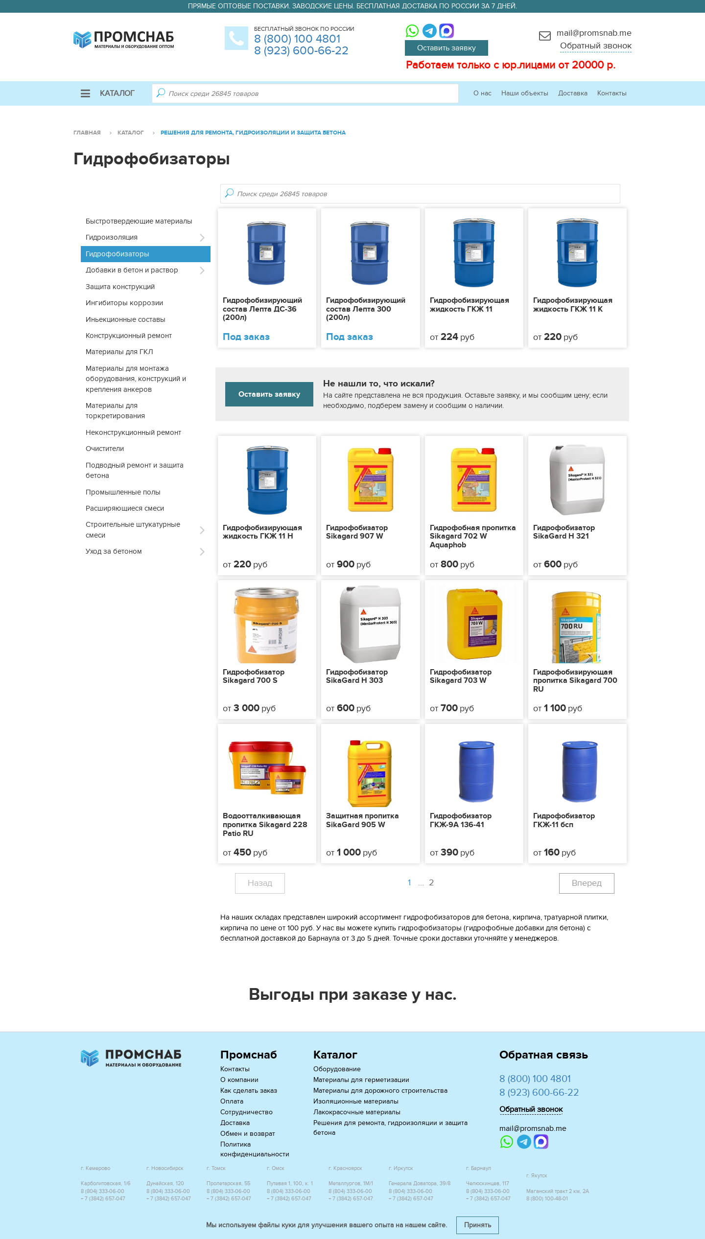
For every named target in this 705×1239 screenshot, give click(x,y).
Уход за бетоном (114, 551)
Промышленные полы (123, 492)
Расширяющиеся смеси (125, 508)
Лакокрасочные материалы (356, 1112)
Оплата (231, 1101)
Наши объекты (524, 93)
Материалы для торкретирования (115, 410)
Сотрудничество (246, 1112)
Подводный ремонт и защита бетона (135, 470)
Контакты (612, 93)
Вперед (587, 883)
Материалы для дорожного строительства (380, 1090)
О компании (239, 1080)
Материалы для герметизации (361, 1080)
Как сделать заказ (248, 1090)
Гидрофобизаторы (117, 253)
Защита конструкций (120, 286)
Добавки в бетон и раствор (132, 270)
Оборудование (337, 1069)
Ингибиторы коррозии (124, 302)
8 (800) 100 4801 (297, 39)
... (427, 883)
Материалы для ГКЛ (119, 351)
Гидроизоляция (112, 237)
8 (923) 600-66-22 (301, 51)
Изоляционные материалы (356, 1101)
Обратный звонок (596, 46)
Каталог (108, 93)
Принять (477, 1225)
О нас (482, 93)
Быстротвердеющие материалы (139, 221)
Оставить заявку (446, 48)
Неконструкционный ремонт (133, 432)
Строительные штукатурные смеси (133, 529)
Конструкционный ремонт (129, 335)
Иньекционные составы (125, 319)
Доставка (573, 93)
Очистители (105, 448)
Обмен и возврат (247, 1133)
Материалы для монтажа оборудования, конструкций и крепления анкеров (136, 379)
